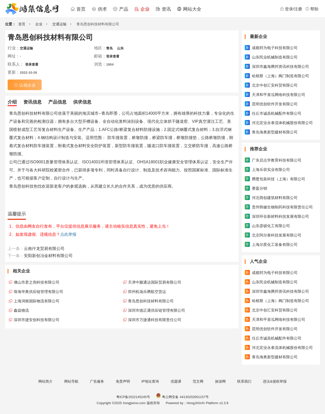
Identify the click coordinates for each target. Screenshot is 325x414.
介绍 (12, 102)
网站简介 (45, 381)
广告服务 (97, 381)
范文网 (198, 381)
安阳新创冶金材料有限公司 (48, 255)
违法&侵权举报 (274, 381)
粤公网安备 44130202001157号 (182, 397)
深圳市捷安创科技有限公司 (36, 320)
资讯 (163, 9)
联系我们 (244, 381)
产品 (120, 9)
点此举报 (68, 234)
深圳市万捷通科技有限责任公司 (154, 320)
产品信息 (57, 102)
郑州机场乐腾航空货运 (147, 291)
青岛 (109, 48)
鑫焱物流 (21, 310)
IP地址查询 (150, 381)
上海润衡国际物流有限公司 (36, 301)
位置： (10, 24)
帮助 (311, 9)
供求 (99, 9)
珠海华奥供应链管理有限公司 (38, 291)
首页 (78, 9)
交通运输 (59, 24)
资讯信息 (32, 102)
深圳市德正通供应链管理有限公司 (156, 310)
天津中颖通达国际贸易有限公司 (154, 282)
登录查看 (112, 56)
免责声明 (123, 381)
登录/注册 (291, 9)
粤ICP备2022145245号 (133, 397)
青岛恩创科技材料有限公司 (151, 301)
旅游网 (220, 381)
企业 (142, 9)
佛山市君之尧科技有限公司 (36, 282)
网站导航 (71, 381)
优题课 (176, 381)
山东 (120, 48)
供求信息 (82, 102)
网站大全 (189, 9)
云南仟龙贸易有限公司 (44, 248)
